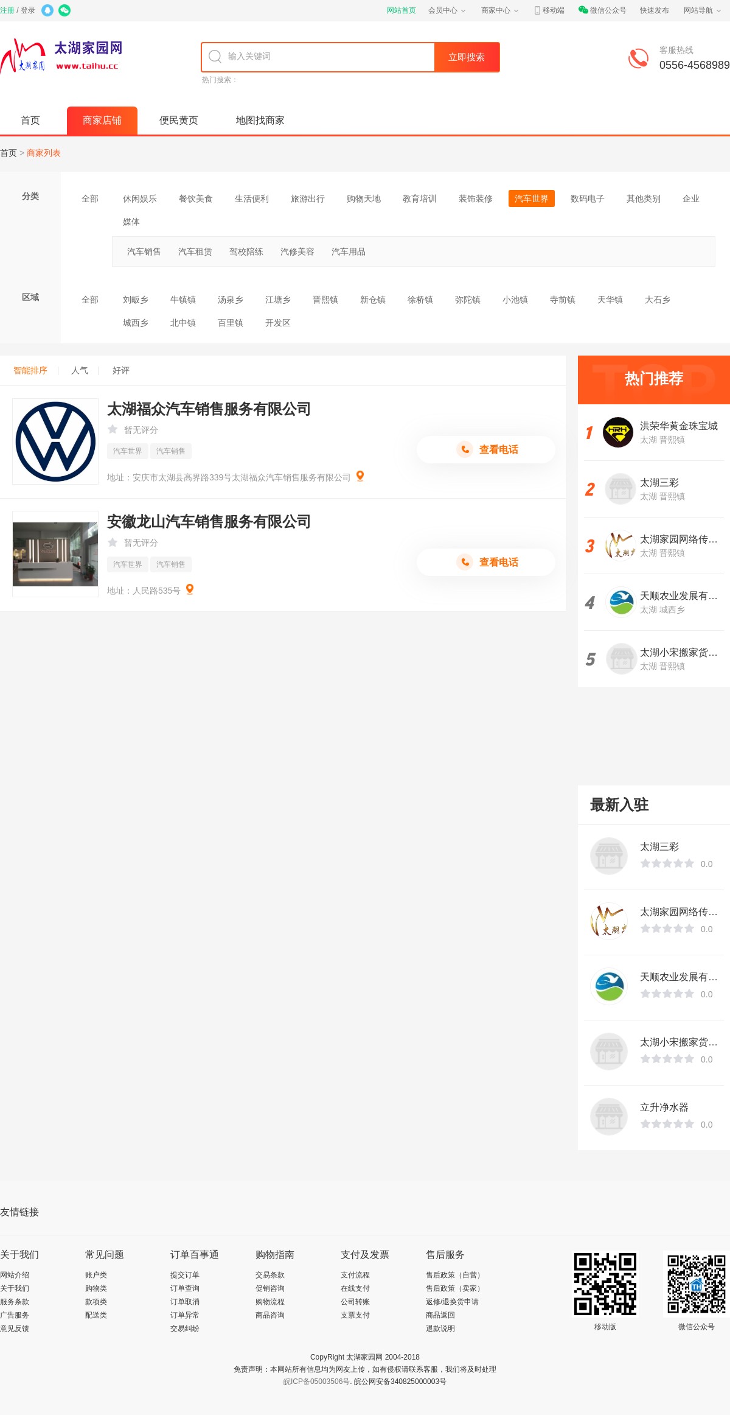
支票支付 (355, 1315)
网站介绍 (14, 1275)
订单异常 (185, 1315)
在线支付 (355, 1288)
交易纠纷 (185, 1328)
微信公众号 (602, 10)
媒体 (131, 221)
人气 (85, 370)
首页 (30, 120)
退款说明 (440, 1328)
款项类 (96, 1301)
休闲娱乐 (140, 198)
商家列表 (44, 153)
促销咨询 (270, 1288)
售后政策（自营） (455, 1275)
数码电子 (588, 198)
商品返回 (440, 1315)
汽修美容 (297, 251)
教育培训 (420, 198)
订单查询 (185, 1288)
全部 (90, 198)
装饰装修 (476, 198)
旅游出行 (308, 198)
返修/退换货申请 (452, 1301)
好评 (121, 370)
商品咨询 (270, 1315)
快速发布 (654, 10)
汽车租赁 (195, 251)
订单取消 (185, 1301)
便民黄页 (178, 120)
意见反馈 (14, 1328)
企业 (691, 198)
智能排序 (35, 370)
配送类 (96, 1315)
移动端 (549, 10)
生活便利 (252, 198)
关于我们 (14, 1288)
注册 (7, 10)
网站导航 (703, 10)
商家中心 (500, 10)
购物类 (96, 1288)
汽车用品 (349, 251)
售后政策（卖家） (455, 1288)
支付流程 (355, 1275)
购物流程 (270, 1301)
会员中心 (447, 10)
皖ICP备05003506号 (316, 1381)
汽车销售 (144, 251)
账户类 (96, 1275)
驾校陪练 (246, 251)
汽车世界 (532, 198)
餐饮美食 (196, 198)
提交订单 (185, 1275)
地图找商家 (260, 120)
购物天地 (364, 198)
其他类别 (644, 198)
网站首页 (401, 10)
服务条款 (14, 1301)
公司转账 (355, 1301)
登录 (28, 10)
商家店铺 (102, 120)
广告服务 (14, 1315)
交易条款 (270, 1275)
